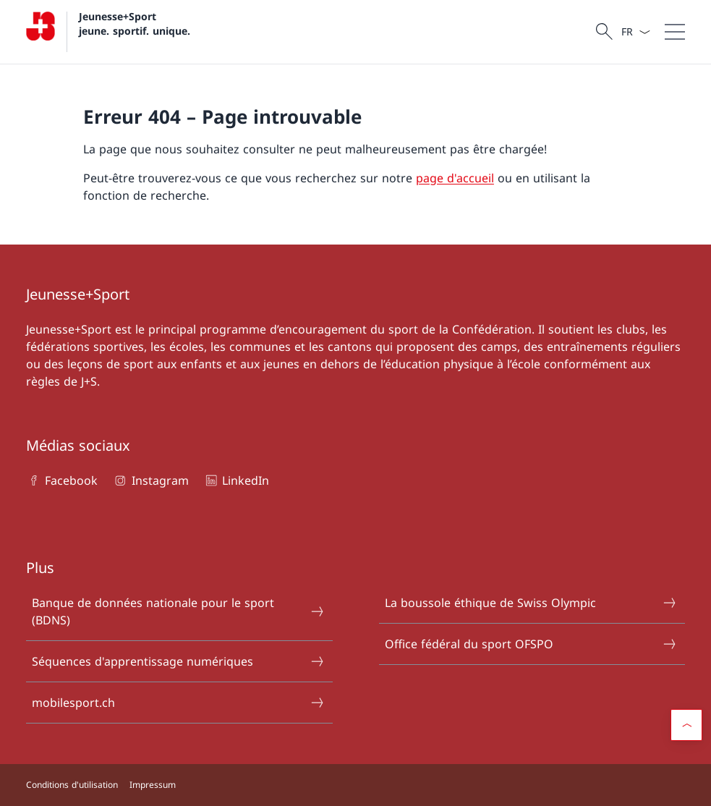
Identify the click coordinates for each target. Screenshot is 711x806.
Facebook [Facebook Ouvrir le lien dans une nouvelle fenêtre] (62, 480)
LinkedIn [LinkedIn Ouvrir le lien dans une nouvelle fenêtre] (236, 480)
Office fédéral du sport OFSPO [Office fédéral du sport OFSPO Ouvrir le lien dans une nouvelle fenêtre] (531, 644)
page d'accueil (455, 178)
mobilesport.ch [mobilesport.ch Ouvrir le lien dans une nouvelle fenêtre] (178, 702)
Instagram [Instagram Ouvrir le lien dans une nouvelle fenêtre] (150, 480)
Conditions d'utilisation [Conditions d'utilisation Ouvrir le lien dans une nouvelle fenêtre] (72, 785)
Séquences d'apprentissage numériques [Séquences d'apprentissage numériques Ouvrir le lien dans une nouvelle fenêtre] (178, 661)
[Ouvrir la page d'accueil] (108, 32)
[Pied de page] (355, 785)
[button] (686, 725)
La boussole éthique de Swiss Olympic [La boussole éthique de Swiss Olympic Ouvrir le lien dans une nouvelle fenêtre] (531, 602)
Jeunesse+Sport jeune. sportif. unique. (134, 23)
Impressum (152, 785)
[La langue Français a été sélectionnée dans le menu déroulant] (635, 32)
